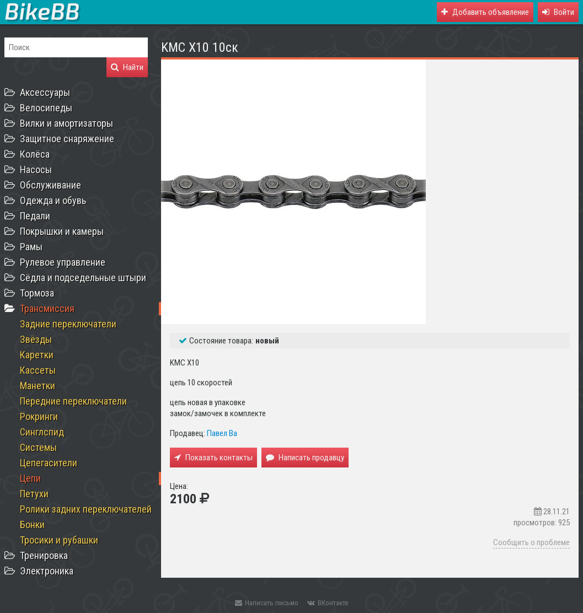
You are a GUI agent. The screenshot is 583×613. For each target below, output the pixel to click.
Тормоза (37, 293)
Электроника (46, 571)
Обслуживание (50, 185)
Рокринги (39, 416)
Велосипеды (46, 108)
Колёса (35, 154)
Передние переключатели (73, 401)
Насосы (36, 169)
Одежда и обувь (53, 200)
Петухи (34, 493)
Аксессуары (45, 92)
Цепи (30, 478)
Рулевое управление (62, 262)
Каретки (37, 355)
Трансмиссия (47, 308)
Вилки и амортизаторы (66, 123)
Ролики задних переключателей (86, 509)
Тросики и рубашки (59, 540)
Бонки (32, 524)
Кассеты (38, 370)
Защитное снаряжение (67, 138)
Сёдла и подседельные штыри (83, 277)
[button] (558, 12)
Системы (38, 447)
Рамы (31, 246)
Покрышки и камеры (62, 231)
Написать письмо (266, 603)
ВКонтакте (327, 603)
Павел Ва (222, 433)
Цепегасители (48, 463)
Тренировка (44, 555)
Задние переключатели (68, 324)
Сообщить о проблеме (531, 542)
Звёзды (36, 339)
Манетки (37, 385)
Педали (35, 216)
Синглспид (42, 432)
